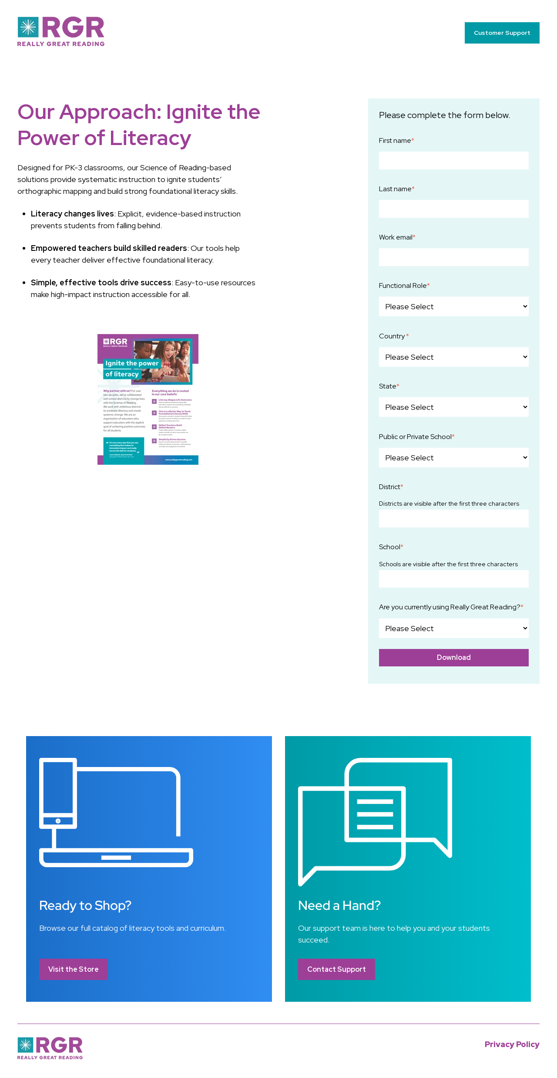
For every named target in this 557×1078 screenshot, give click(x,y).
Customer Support (502, 33)
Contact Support (336, 969)
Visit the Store (73, 969)
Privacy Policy (512, 1044)
